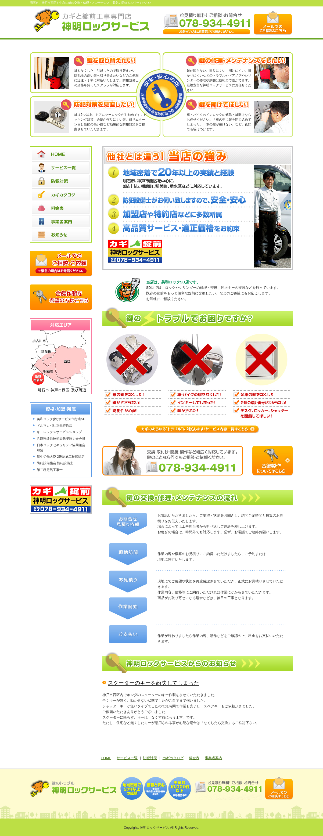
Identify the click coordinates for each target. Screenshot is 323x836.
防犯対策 (150, 758)
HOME (106, 758)
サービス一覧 (127, 758)
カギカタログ (173, 758)
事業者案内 (213, 758)
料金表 (194, 758)
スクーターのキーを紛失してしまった (153, 683)
